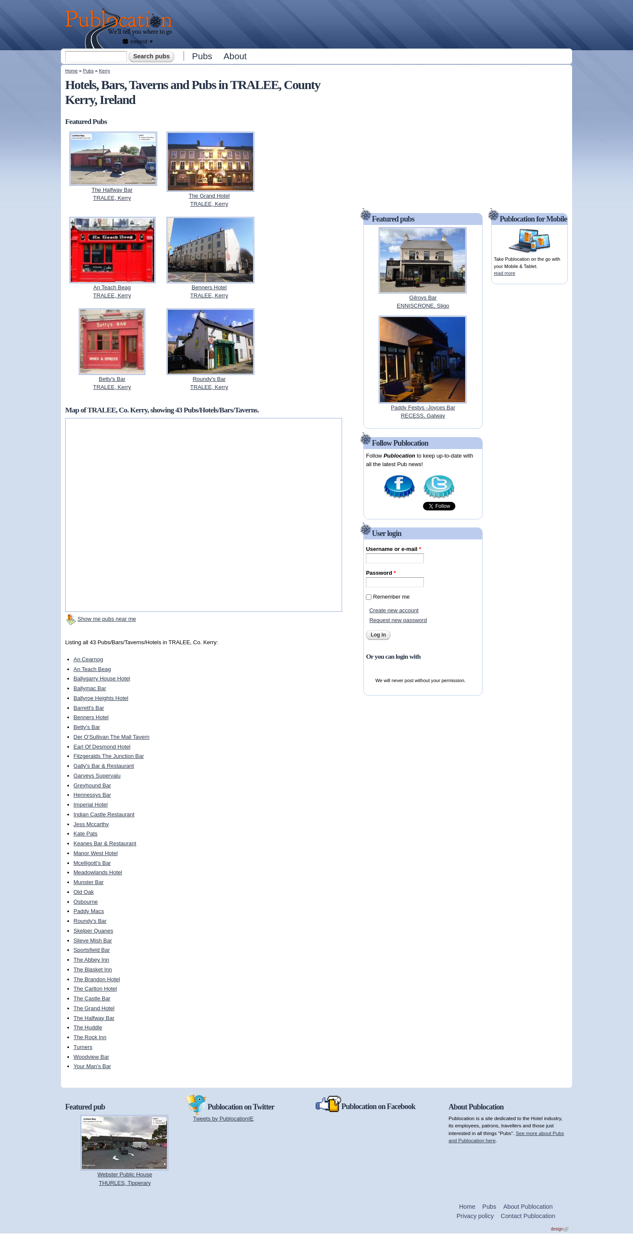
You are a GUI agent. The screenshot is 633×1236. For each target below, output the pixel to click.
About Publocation (527, 1206)
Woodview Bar (91, 1057)
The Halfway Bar (94, 1018)
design (559, 1229)
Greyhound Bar (92, 785)
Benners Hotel (91, 717)
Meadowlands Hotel (98, 872)
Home (71, 70)
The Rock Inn (90, 1037)
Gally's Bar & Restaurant (104, 766)
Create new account (394, 610)
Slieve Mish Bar (93, 940)
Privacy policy (475, 1216)
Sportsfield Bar (92, 950)
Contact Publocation (528, 1216)
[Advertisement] (374, 23)
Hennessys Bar (92, 795)
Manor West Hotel (96, 853)
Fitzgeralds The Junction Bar (109, 756)
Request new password (398, 620)
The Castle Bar (92, 998)
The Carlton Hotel (95, 988)
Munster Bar (89, 882)
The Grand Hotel (94, 1008)
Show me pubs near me (107, 619)
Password (381, 573)
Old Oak (84, 892)
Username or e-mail (393, 549)
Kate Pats (86, 833)
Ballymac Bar (90, 688)
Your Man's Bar (92, 1066)
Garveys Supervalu (97, 775)
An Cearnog (88, 659)
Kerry (104, 70)
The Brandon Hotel (97, 979)
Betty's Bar (87, 727)
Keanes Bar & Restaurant (105, 843)
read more (504, 273)
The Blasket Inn (93, 969)
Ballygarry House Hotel (102, 678)
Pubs (202, 56)
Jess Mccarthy (91, 824)
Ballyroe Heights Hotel (101, 698)
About (235, 56)
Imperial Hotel (91, 804)
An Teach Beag (92, 669)
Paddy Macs (89, 911)
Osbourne (86, 902)
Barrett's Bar (89, 708)
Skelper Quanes (93, 931)
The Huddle (88, 1027)
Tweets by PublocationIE (223, 1118)
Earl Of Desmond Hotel (102, 746)
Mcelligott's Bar (92, 863)
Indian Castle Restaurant (104, 814)
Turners (83, 1047)
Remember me (391, 597)
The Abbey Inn (91, 960)
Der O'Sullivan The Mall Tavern (112, 737)
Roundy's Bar (90, 921)
